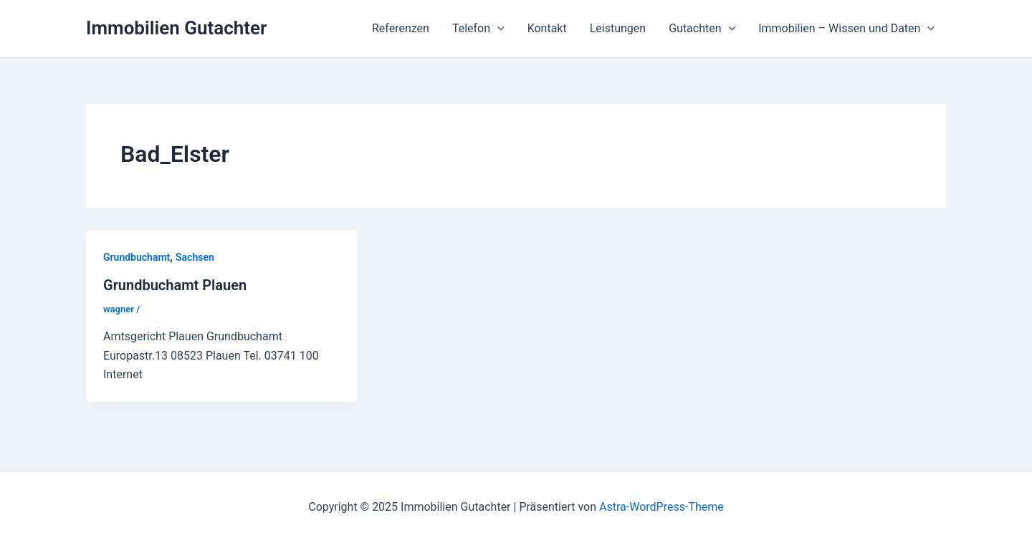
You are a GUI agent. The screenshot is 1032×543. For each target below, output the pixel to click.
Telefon (478, 28)
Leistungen (618, 28)
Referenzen (400, 28)
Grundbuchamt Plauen (175, 285)
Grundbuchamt (136, 257)
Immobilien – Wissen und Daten (846, 28)
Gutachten (702, 28)
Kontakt (547, 28)
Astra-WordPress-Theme (661, 507)
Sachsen (195, 257)
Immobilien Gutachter (176, 28)
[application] (497, 28)
